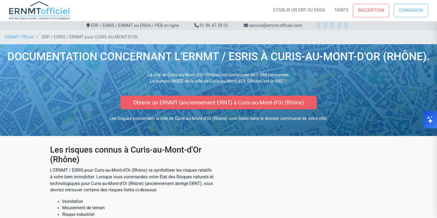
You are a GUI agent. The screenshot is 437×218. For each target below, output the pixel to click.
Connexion (410, 10)
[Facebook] (318, 25)
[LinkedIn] (332, 25)
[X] (339, 25)
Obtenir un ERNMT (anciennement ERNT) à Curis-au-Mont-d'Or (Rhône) (218, 102)
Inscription (371, 10)
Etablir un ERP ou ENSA (299, 10)
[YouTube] (346, 25)
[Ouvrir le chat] (430, 119)
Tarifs (341, 10)
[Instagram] (325, 25)
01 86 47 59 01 (213, 25)
